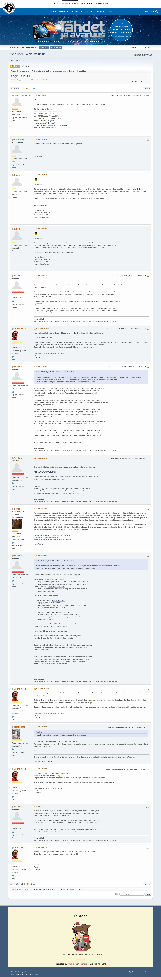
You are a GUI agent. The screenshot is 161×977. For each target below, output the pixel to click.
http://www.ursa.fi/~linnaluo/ (44, 123)
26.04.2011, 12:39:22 (40, 139)
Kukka (17, 175)
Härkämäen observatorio (42, 536)
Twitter (36, 355)
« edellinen (135, 82)
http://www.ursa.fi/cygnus (45, 472)
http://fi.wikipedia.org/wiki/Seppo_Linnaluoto (50, 125)
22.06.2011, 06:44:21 (42, 689)
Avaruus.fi (92, 198)
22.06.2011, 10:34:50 (40, 769)
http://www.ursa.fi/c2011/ (43, 338)
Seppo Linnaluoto (22, 95)
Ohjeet (131, 972)
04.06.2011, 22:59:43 (40, 276)
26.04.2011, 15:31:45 (40, 175)
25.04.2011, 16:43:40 (40, 95)
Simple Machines (25, 972)
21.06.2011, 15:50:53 (40, 366)
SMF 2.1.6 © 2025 (13, 972)
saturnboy (19, 139)
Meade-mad (19, 727)
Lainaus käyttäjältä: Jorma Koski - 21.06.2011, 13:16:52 (56, 372)
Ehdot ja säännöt (139, 972)
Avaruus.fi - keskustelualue (28, 54)
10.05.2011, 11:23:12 (40, 229)
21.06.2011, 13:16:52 (42, 329)
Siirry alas (14, 88)
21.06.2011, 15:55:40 (40, 458)
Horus (17, 509)
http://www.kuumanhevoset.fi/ (58, 612)
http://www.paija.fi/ (58, 600)
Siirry (117, 894)
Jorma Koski (20, 329)
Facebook (37, 357)
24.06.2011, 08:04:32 (40, 847)
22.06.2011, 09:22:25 (40, 727)
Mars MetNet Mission (41, 538)
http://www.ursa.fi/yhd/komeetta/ (46, 128)
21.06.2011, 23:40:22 (40, 509)
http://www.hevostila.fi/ (56, 586)
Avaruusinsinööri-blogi (41, 540)
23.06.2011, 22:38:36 (40, 806)
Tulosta (147, 88)
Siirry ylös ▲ (149, 972)
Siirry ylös (14, 884)
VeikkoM (18, 276)
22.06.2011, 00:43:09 (40, 555)
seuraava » (145, 82)
